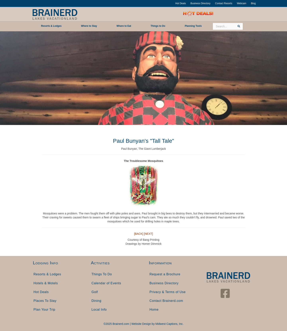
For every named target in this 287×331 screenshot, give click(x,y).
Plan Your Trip (44, 309)
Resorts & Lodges (47, 274)
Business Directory (200, 3)
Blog (253, 3)
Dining (96, 300)
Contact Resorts (223, 3)
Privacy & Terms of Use (167, 292)
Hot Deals (180, 3)
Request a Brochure (164, 274)
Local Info (99, 309)
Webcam (241, 3)
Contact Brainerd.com (166, 300)
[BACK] (138, 233)
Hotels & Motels (45, 283)
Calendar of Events (106, 283)
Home (153, 309)
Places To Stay (44, 300)
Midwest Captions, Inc (169, 323)
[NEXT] (148, 233)
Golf (94, 292)
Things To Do (101, 274)
